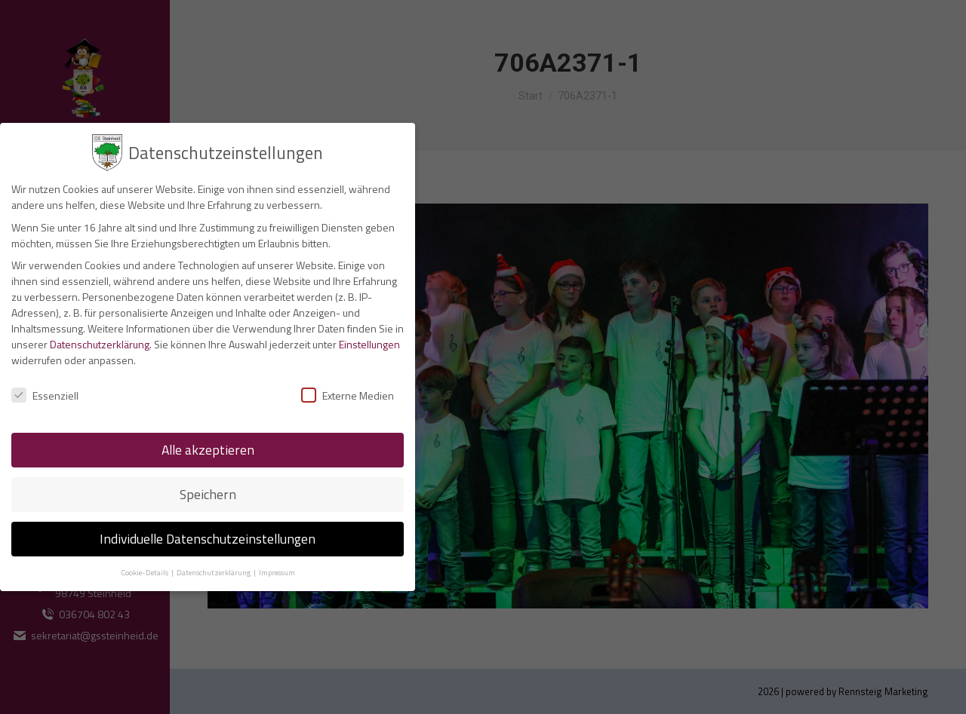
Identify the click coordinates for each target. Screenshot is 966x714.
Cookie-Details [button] (145, 572)
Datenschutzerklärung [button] (214, 572)
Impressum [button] (277, 572)
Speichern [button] (208, 494)
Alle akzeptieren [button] (208, 450)
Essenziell (44, 395)
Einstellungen (369, 344)
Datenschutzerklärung (99, 344)
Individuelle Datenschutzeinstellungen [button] (207, 539)
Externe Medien (347, 395)
